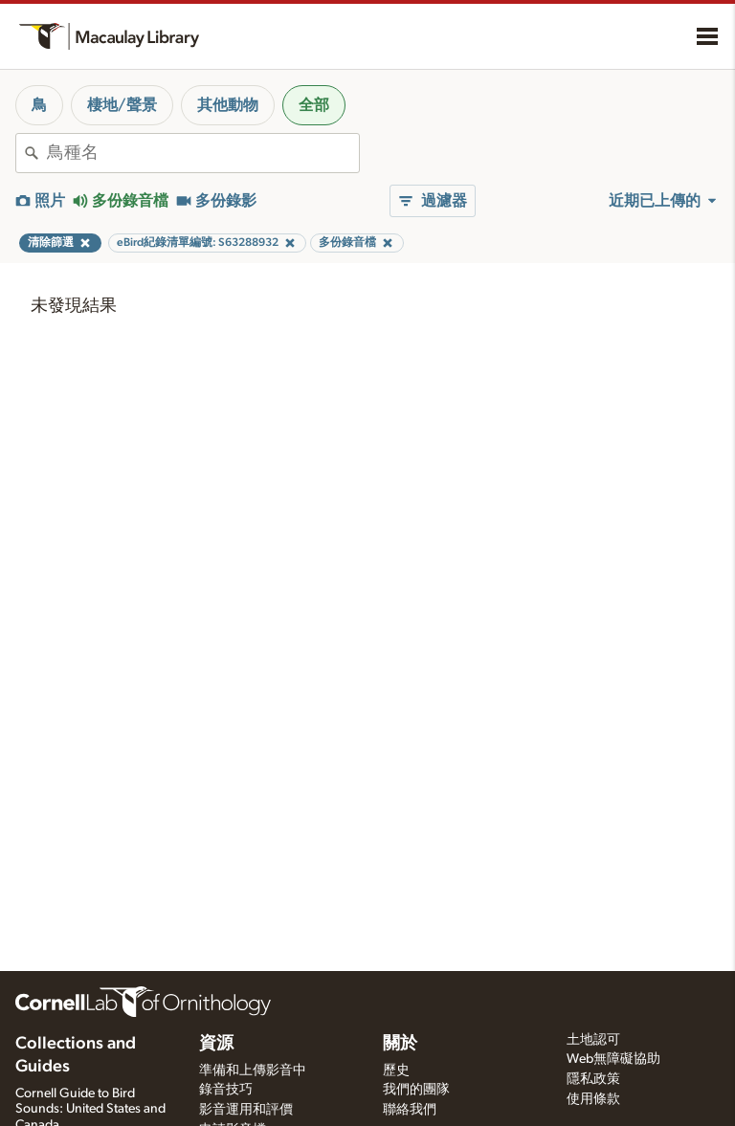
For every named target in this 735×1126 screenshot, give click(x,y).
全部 (314, 105)
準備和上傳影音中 (252, 1070)
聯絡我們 (409, 1109)
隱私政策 (593, 1079)
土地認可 (593, 1040)
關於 (400, 1043)
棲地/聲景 (122, 105)
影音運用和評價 (246, 1109)
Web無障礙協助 (613, 1059)
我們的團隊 (416, 1089)
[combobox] (203, 153)
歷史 (396, 1070)
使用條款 (593, 1099)
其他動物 (227, 105)
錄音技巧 (226, 1089)
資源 (216, 1043)
